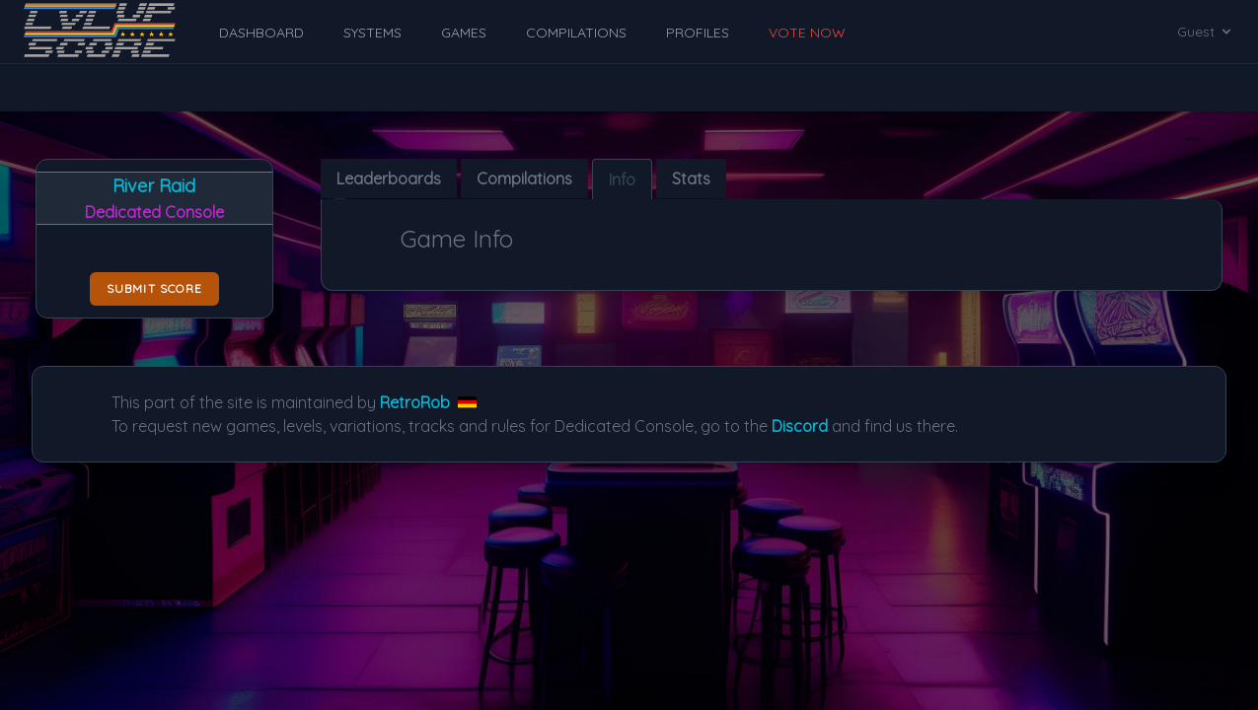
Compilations (524, 178)
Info (622, 179)
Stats (691, 178)
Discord (800, 426)
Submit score (154, 288)
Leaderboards (388, 178)
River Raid (153, 186)
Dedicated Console (154, 212)
